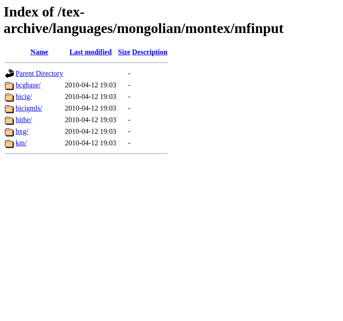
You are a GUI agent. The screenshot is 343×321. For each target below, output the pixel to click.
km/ (21, 143)
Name (39, 52)
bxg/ (22, 131)
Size (124, 52)
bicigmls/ (29, 108)
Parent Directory (39, 73)
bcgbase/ (28, 85)
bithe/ (24, 119)
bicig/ (24, 96)
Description (149, 52)
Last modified (90, 52)
